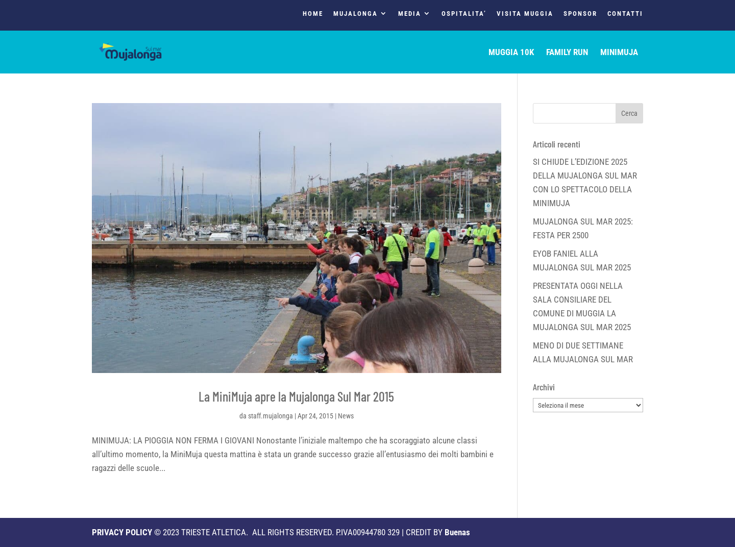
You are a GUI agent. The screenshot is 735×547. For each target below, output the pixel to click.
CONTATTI (625, 13)
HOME (313, 13)
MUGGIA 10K (511, 52)
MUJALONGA (355, 13)
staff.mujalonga (270, 416)
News (346, 416)
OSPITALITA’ (464, 13)
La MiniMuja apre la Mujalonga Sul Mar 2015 (296, 396)
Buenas (457, 532)
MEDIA (409, 13)
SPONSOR (580, 13)
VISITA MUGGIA (525, 13)
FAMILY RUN (567, 52)
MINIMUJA (619, 52)
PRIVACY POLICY (122, 532)
